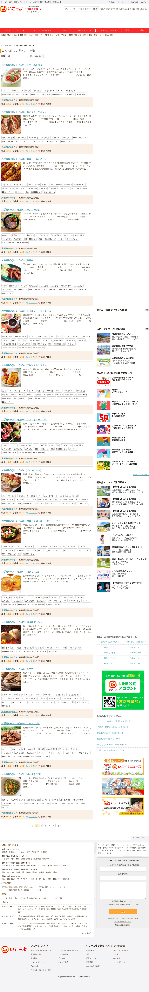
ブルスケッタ (23, 496)
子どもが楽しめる (50, 91)
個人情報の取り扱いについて (123, 901)
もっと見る (86, 933)
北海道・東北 (6, 35)
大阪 (75, 35)
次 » (59, 826)
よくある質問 (63, 954)
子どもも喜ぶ (28, 648)
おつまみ (62, 546)
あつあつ (31, 336)
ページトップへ (140, 838)
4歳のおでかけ (109, 653)
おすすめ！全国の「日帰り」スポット (114, 721)
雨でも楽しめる (8, 872)
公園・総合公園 (55, 865)
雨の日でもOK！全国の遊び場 (110, 733)
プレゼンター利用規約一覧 (68, 950)
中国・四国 (93, 35)
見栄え (32, 496)
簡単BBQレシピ (57, 94)
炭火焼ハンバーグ (18, 235)
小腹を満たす (70, 94)
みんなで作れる (49, 192)
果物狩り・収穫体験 (61, 879)
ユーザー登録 (7, 898)
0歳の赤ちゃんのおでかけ (109, 642)
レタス (51, 445)
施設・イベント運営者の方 (41, 950)
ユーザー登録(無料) (131, 2)
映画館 (28, 872)
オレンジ (67, 336)
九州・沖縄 (104, 35)
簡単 (48, 94)
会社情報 (116, 958)
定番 (23, 749)
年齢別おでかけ (84, 30)
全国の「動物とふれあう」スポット (113, 727)
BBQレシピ (41, 94)
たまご (61, 496)
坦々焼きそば (53, 800)
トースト (32, 391)
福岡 (111, 35)
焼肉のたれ (33, 286)
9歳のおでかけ (135, 664)
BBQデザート (49, 695)
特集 (142, 30)
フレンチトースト (20, 391)
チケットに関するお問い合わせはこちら (123, 918)
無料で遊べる (21, 865)
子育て (128, 30)
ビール (83, 803)
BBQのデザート (69, 391)
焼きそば (5, 800)
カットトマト (48, 496)
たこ (19, 546)
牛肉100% (30, 235)
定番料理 (41, 749)
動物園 (11, 852)
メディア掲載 (63, 962)
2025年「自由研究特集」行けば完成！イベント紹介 (21, 890)
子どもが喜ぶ (36, 91)
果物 (25, 340)
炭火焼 (19, 648)
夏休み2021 (81, 94)
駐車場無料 (31, 865)
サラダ (27, 91)
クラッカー (86, 336)
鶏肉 (3, 138)
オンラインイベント (42, 30)
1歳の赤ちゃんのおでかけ (136, 642)
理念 (87, 954)
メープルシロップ (17, 394)
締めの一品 (81, 391)
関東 (21, 35)
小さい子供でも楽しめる (10, 94)
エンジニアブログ (92, 966)
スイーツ (57, 604)
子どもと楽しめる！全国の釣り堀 (112, 744)
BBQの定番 (31, 749)
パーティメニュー (72, 239)
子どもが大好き (21, 138)
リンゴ (4, 597)
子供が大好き (53, 188)
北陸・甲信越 (61, 35)
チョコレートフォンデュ (17, 336)
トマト (4, 91)
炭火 (12, 648)
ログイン (144, 2)
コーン (30, 184)
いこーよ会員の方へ (122, 925)
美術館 (48, 872)
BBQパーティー (66, 141)
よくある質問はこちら (122, 922)
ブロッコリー (27, 546)
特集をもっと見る (141, 474)
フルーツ (28, 394)
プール (39, 852)
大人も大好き (33, 138)
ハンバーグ (6, 235)
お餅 (7, 648)
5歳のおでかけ (135, 653)
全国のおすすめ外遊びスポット (111, 750)
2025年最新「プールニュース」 (51, 887)
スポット (7, 30)
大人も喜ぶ (25, 94)
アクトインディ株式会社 (115, 946)
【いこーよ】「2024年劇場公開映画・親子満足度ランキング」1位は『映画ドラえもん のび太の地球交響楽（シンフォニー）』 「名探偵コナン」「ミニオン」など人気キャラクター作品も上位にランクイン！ (52, 926)
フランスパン (12, 496)
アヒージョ (6, 546)
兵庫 (84, 35)
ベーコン (14, 445)
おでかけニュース (108, 30)
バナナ (39, 336)
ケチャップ (23, 286)
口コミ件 (31, 104)
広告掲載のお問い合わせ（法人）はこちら (123, 904)
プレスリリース (119, 962)
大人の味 (14, 800)
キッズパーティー (53, 141)
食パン (4, 391)
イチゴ (46, 336)
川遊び (65, 865)
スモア (4, 695)
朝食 (38, 391)
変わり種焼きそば (33, 800)
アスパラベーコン (25, 445)
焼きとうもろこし (20, 184)
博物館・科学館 (38, 872)
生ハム (68, 496)
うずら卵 (43, 445)
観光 (45, 852)
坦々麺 (44, 800)
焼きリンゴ (13, 597)
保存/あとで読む (114, 2)
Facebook (34, 966)
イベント (21, 30)
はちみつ (5, 394)
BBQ (33, 94)
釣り (29, 852)
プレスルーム (63, 958)
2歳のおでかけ (109, 647)
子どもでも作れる (24, 344)
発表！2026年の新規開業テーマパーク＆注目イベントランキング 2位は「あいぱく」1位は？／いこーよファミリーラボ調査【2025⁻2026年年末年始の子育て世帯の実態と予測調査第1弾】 (52, 909)
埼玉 (40, 35)
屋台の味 (59, 184)
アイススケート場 (27, 879)
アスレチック (42, 865)
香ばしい (45, 184)
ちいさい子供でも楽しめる (67, 91)
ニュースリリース (37, 962)
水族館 (55, 872)
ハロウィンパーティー (52, 648)
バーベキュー (21, 852)
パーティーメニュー (37, 141)
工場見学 (5, 859)
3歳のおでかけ (135, 647)
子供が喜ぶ (68, 184)
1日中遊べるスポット (141, 9)
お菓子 (19, 340)
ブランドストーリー (120, 950)
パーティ (61, 239)
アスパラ (5, 445)
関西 (71, 35)
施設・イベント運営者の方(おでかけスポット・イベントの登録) (39, 898)
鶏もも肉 (11, 138)
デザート (59, 391)
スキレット (53, 546)
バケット (44, 546)
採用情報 (89, 962)
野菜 (57, 445)
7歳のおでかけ (135, 658)
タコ (13, 546)
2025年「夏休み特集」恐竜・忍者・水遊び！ (19, 887)
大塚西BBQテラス (9, 100)
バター (37, 184)
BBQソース (13, 286)
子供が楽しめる (79, 184)
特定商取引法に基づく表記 (41, 970)
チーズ (75, 496)
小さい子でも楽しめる (29, 188)
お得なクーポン (8, 865)
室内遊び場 (20, 872)
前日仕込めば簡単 (42, 756)
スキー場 (15, 879)
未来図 (115, 954)
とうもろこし (6, 184)
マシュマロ (76, 336)
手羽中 (4, 286)
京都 (79, 35)
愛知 (51, 35)
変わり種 (22, 800)
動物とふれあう (125, 9)
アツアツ (30, 597)
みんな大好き (45, 138)
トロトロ (39, 597)
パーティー (24, 141)
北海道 (14, 35)
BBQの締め (37, 394)
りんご (52, 336)
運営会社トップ (92, 950)
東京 (26, 35)
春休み (102, 9)
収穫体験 (37, 859)
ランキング (65, 30)
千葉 (36, 35)
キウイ (59, 336)
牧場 (34, 852)
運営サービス (91, 958)
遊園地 (4, 852)
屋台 (51, 184)
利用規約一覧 (36, 954)
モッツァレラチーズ (16, 91)
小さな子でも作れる (9, 344)
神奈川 (31, 35)
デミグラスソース (42, 235)
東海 (47, 35)
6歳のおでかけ (109, 658)
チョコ (4, 336)
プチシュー (6, 340)
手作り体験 (14, 859)
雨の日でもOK (112, 9)
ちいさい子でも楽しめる (10, 188)
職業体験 (45, 859)
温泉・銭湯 (6, 879)
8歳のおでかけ (109, 664)
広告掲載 (34, 958)
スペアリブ (6, 749)
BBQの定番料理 (51, 749)
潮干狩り (39, 879)
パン (13, 340)
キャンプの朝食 (48, 391)
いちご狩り (48, 879)
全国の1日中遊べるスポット (109, 739)
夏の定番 (67, 800)
